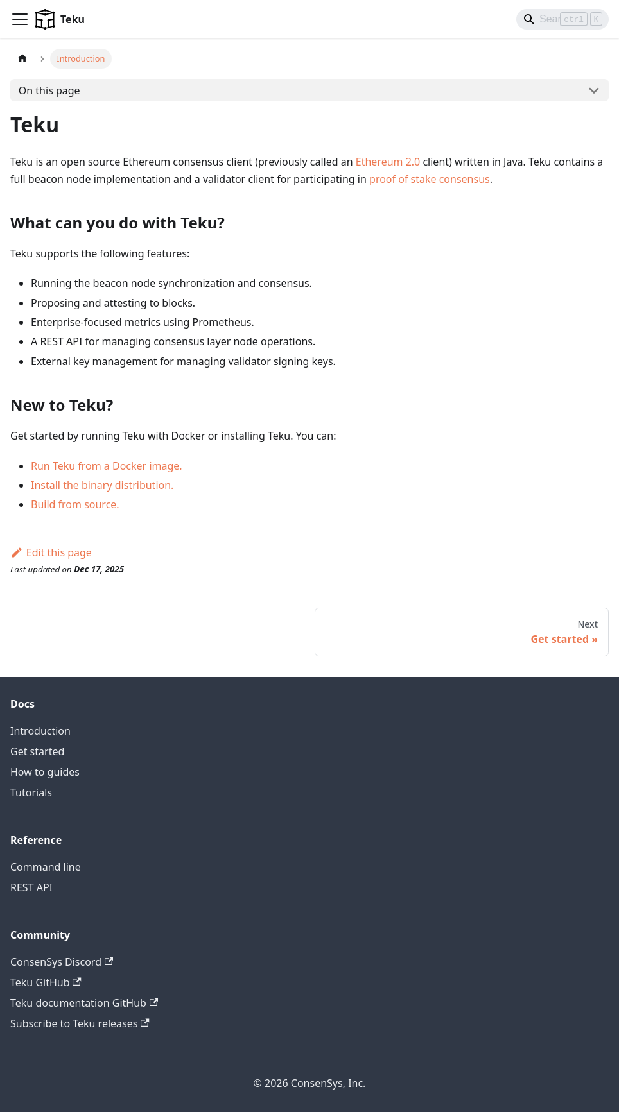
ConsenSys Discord (61, 962)
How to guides (45, 772)
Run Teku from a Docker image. (106, 466)
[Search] (562, 19)
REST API (31, 887)
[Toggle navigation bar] (20, 19)
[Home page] (22, 59)
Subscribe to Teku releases (80, 1023)
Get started (37, 751)
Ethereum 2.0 (388, 162)
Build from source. (75, 504)
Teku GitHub (46, 982)
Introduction (40, 731)
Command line (45, 867)
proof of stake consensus (429, 179)
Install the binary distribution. (102, 485)
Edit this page (51, 552)
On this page (49, 90)
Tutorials (31, 792)
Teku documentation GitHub (84, 1003)
